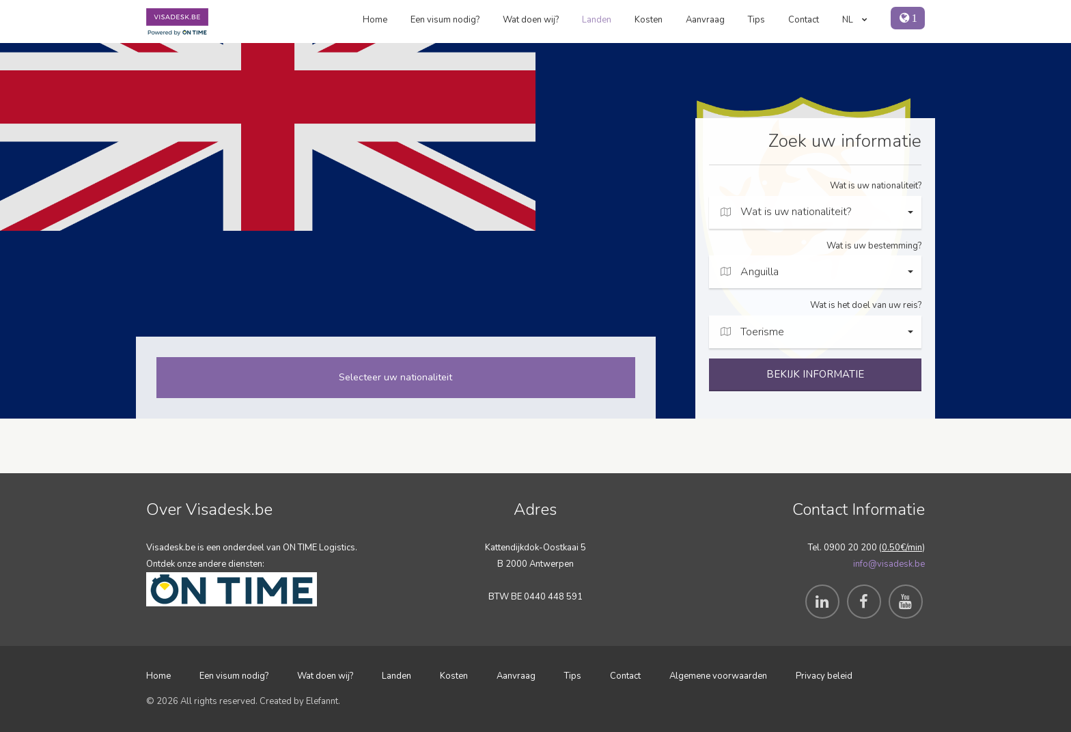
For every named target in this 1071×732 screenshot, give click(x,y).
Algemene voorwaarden (718, 676)
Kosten (649, 20)
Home (375, 20)
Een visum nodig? (445, 20)
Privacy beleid (824, 676)
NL (854, 20)
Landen (596, 20)
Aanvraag (705, 20)
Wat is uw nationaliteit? (875, 186)
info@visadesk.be (889, 564)
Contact (803, 20)
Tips (756, 20)
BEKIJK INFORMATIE (815, 374)
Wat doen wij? (531, 20)
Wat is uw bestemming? (873, 246)
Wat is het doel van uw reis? (865, 305)
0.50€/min (902, 547)
